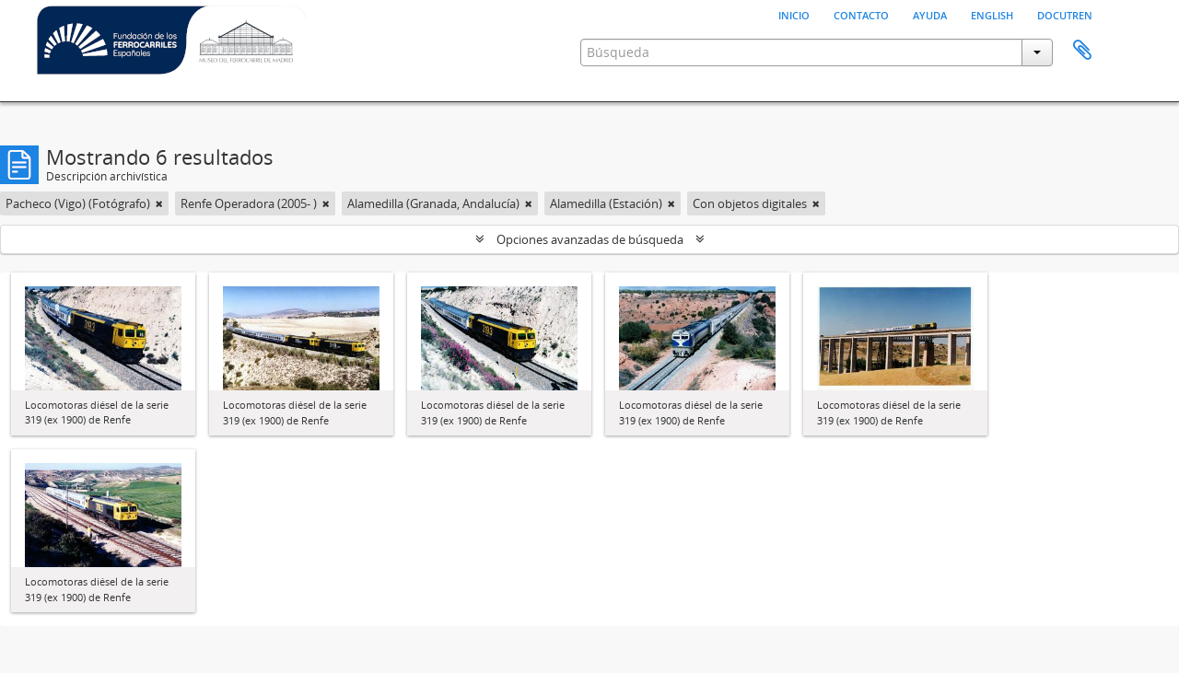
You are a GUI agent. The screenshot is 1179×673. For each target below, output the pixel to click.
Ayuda (930, 14)
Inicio (794, 14)
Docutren (1064, 14)
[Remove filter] (159, 203)
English (992, 14)
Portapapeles (1082, 51)
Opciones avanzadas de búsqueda (590, 239)
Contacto (861, 14)
